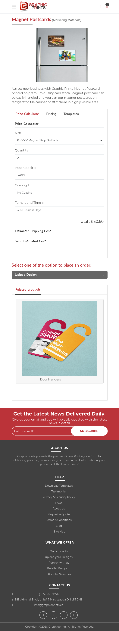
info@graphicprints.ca (48, 605)
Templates (71, 114)
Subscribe (89, 431)
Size (18, 133)
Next (102, 346)
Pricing (51, 114)
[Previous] (15, 55)
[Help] (34, 168)
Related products (28, 289)
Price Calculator (27, 114)
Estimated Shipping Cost (33, 231)
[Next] (104, 55)
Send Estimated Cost (30, 241)
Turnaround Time (29, 202)
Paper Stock (25, 168)
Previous (17, 346)
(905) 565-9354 (48, 594)
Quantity (21, 150)
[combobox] (59, 141)
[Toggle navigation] (14, 6)
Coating (22, 185)
